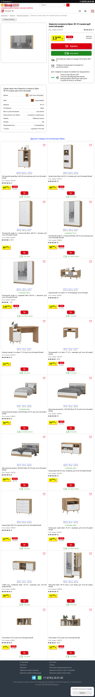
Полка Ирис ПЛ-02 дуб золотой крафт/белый (64, 638)
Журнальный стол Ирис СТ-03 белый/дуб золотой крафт (68, 293)
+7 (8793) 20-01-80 (87, 1)
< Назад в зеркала (8, 19)
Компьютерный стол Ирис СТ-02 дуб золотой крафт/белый (22, 352)
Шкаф (10, 5)
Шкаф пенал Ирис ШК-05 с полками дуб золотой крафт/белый (70, 176)
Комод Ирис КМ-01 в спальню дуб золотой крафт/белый (21, 525)
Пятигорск (6, 1)
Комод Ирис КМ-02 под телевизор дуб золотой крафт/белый (70, 471)
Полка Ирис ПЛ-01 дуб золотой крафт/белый (17, 638)
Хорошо (82, 693)
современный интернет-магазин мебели (17, 8)
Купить (71, 46)
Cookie (90, 689)
